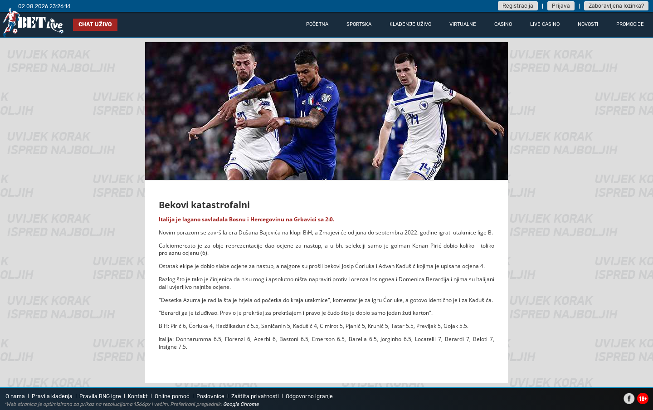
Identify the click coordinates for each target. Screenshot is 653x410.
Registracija (517, 6)
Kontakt (138, 396)
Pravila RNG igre (100, 396)
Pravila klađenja (52, 396)
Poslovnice (210, 396)
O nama (15, 396)
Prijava (561, 6)
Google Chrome (241, 404)
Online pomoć (172, 396)
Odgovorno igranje (309, 396)
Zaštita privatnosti (255, 396)
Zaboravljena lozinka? (616, 6)
